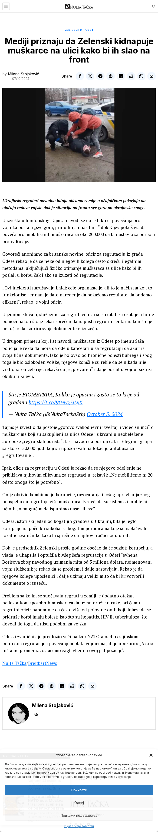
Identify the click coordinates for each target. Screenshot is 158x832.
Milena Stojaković (23, 74)
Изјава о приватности (79, 826)
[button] (151, 755)
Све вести (73, 29)
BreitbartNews (42, 663)
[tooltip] (80, 76)
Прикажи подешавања (79, 815)
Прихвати (79, 790)
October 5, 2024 (105, 414)
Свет (89, 29)
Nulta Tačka (14, 663)
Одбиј (79, 803)
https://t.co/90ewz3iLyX (55, 402)
